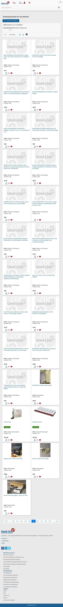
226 (38, 521)
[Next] (53, 521)
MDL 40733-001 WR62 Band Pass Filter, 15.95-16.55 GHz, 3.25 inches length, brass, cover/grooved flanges (44, 240)
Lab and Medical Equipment (10, 575)
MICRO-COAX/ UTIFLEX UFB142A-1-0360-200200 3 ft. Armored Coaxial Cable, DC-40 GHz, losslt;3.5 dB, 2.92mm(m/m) (16, 167)
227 (42, 521)
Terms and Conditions (9, 600)
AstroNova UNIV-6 (37, 422)
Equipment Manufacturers (10, 579)
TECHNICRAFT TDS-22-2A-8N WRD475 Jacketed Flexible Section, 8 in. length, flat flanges (15, 387)
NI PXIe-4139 (7, 422)
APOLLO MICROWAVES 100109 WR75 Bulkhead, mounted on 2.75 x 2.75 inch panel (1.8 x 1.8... (17, 130)
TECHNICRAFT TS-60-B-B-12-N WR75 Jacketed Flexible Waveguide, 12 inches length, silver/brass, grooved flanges (16, 277)
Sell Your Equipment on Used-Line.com (13, 557)
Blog (2, 543)
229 (50, 521)
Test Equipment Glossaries (10, 586)
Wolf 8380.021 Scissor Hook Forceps (42, 385)
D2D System (6, 566)
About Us (4, 538)
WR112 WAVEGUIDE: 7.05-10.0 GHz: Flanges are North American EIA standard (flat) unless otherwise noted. (44, 203)
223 (25, 521)
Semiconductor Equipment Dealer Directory (14, 564)
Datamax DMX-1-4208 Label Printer (13, 458)
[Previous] (9, 521)
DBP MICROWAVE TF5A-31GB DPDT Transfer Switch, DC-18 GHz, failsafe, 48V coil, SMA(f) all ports (16, 56)
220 (13, 521)
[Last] (56, 521)
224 (29, 521)
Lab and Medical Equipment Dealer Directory (15, 561)
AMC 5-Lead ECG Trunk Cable (40, 458)
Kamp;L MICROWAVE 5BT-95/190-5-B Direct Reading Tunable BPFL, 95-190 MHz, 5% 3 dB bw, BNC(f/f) (44, 167)
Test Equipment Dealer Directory (11, 559)
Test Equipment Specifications (11, 582)
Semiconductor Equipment (10, 577)
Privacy (5, 597)
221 (17, 521)
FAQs (4, 590)
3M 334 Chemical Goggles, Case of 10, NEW (15, 495)
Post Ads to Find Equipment (10, 584)
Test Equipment (7, 572)
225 (34, 521)
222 (21, 521)
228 (46, 521)
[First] (6, 521)
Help (4, 593)
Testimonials (5, 540)
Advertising (6, 568)
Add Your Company (8, 555)
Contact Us (6, 595)
